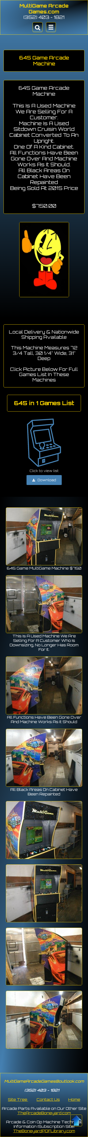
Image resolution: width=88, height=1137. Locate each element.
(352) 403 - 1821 (44, 17)
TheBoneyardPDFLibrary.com (44, 1130)
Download (44, 480)
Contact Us (48, 1099)
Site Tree (18, 1099)
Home (74, 1099)
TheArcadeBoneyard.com (44, 1113)
